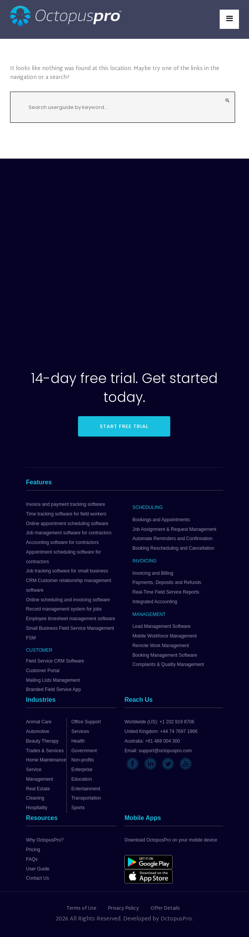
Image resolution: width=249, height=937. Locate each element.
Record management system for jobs (64, 609)
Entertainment (85, 788)
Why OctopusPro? (44, 840)
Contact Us (37, 878)
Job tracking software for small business (67, 571)
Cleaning (35, 798)
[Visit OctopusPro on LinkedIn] (150, 763)
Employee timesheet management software (70, 618)
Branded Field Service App (53, 689)
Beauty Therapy (42, 741)
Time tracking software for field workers (66, 514)
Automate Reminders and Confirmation (172, 538)
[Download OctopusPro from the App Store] (151, 876)
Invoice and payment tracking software (65, 504)
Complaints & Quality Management (168, 664)
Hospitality (36, 807)
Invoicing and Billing (152, 573)
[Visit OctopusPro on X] (168, 763)
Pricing (33, 849)
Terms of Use (82, 908)
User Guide (37, 869)
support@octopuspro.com (165, 750)
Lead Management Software (161, 626)
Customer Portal (42, 670)
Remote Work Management (160, 645)
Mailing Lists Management (53, 680)
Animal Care (38, 722)
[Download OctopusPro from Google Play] (151, 862)
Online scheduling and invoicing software (68, 599)
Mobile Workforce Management (164, 636)
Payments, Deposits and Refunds (166, 582)
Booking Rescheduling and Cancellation (173, 548)
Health (78, 741)
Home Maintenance (46, 760)
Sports (78, 807)
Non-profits (82, 760)
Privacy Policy (123, 908)
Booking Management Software (164, 655)
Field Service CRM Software (55, 661)
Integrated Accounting (154, 601)
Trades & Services (45, 750)
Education (81, 779)
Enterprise (82, 769)
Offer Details (165, 908)
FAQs (31, 859)
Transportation (86, 798)
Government (84, 750)
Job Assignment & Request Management (174, 529)
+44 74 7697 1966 (179, 731)
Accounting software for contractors (62, 542)
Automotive (37, 731)
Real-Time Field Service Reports (165, 592)
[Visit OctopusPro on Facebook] (132, 763)
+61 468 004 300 (162, 741)
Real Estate (38, 788)
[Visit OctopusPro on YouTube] (186, 763)
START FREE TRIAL (124, 426)
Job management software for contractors (68, 532)
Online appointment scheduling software (67, 523)
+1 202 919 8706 (176, 722)
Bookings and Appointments (161, 519)
